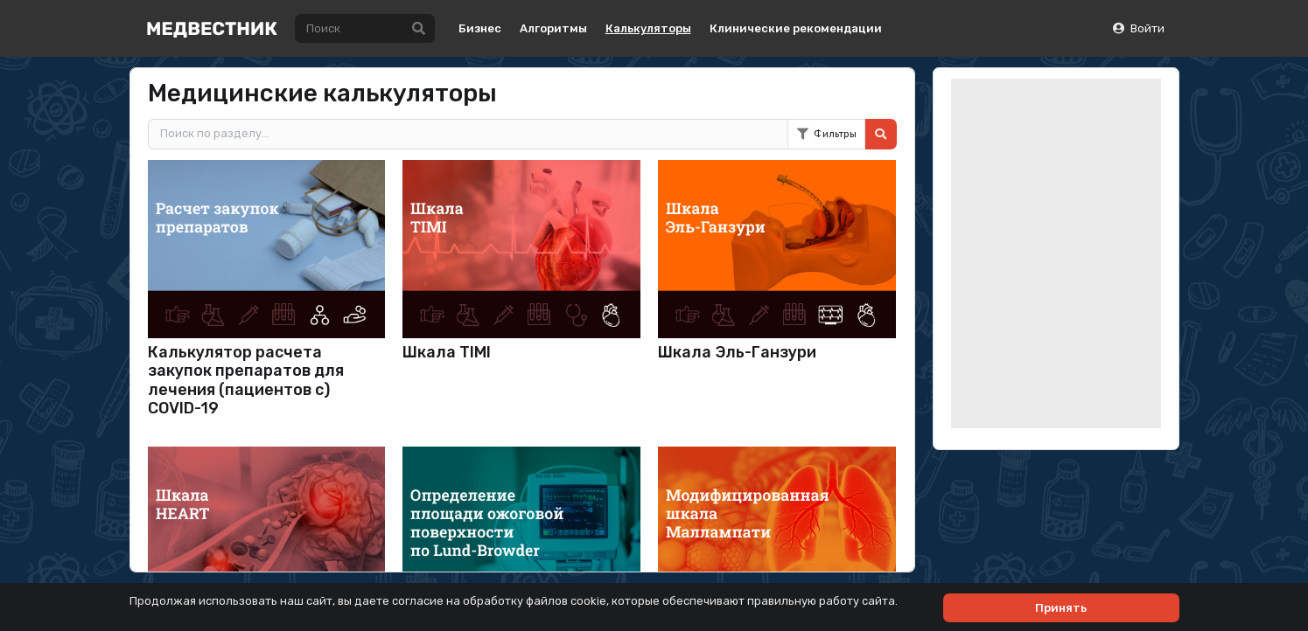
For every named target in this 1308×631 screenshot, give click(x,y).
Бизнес (479, 28)
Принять (1061, 607)
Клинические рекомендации (796, 28)
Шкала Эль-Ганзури (737, 352)
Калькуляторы (648, 28)
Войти (1138, 28)
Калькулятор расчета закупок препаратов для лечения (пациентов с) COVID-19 (246, 381)
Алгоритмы (553, 28)
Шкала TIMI (446, 352)
